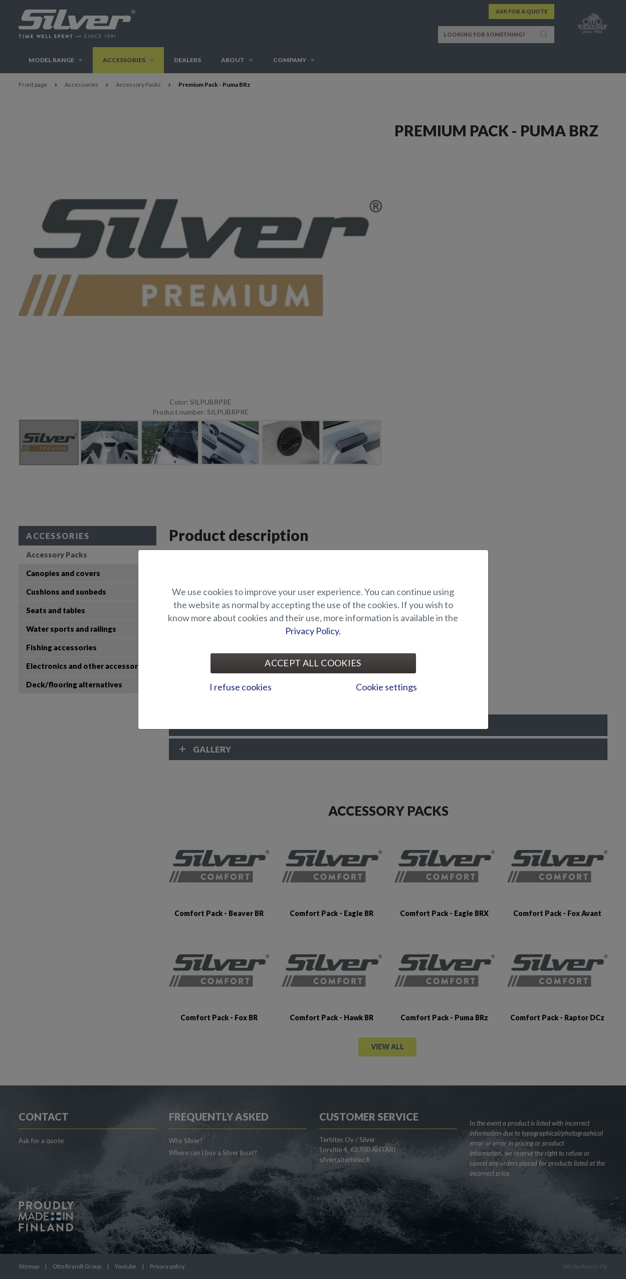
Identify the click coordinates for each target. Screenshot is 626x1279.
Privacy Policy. (313, 630)
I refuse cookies (241, 686)
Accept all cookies (313, 662)
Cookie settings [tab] (386, 686)
